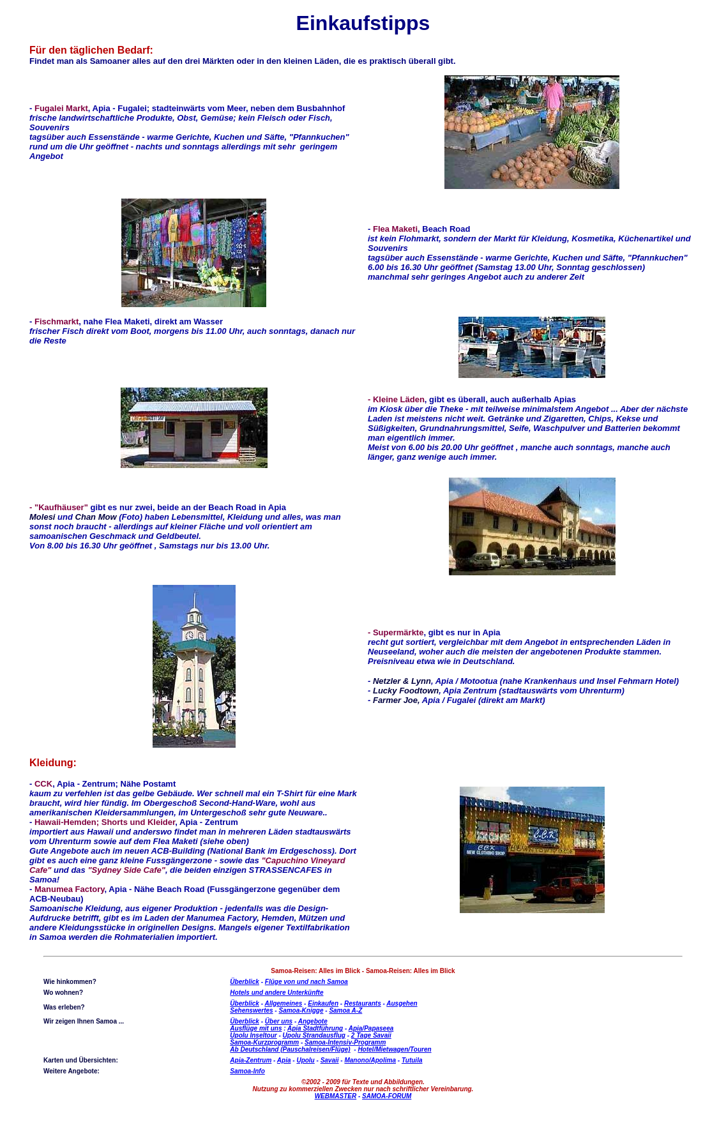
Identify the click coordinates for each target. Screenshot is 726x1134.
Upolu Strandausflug (314, 1035)
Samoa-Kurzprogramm (264, 1042)
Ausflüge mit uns (256, 1028)
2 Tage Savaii (371, 1035)
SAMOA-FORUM (386, 1096)
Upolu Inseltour (253, 1035)
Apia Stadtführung (315, 1028)
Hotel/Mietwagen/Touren (394, 1049)
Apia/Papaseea (371, 1028)
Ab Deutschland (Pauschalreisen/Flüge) (290, 1049)
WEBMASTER (336, 1096)
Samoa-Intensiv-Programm (345, 1042)
